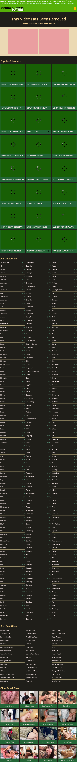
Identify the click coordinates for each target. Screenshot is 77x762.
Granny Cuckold (5, 650)
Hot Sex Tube (30, 640)
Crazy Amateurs (57, 637)
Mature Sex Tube (31, 678)
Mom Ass (55, 650)
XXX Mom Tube (5, 634)
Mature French (56, 654)
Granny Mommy (47, 3)
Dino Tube (3, 667)
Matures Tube (30, 630)
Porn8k (28, 644)
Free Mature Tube (32, 637)
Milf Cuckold (30, 650)
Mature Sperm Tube (58, 634)
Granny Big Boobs (57, 664)
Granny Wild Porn (31, 667)
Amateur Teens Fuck (7, 678)
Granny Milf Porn (5, 661)
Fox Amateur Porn (35, 3)
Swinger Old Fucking (58, 671)
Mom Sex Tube (31, 664)
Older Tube (56, 3)
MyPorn (54, 644)
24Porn (28, 657)
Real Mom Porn (31, 674)
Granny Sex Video (6, 654)
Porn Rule (29, 681)
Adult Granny (11, 3)
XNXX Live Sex (56, 674)
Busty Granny (4, 640)
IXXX (53, 647)
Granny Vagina (31, 634)
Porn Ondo (29, 647)
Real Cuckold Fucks (67, 3)
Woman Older (56, 661)
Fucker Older (4, 681)
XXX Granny (4, 664)
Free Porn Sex (30, 661)
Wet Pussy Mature (32, 671)
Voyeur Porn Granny (32, 654)
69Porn (2, 671)
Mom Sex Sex (56, 657)
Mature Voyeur (56, 630)
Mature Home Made (23, 3)
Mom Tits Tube (57, 640)
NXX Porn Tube (57, 678)
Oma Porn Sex (56, 681)
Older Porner (4, 657)
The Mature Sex (57, 667)
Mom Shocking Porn (7, 674)
